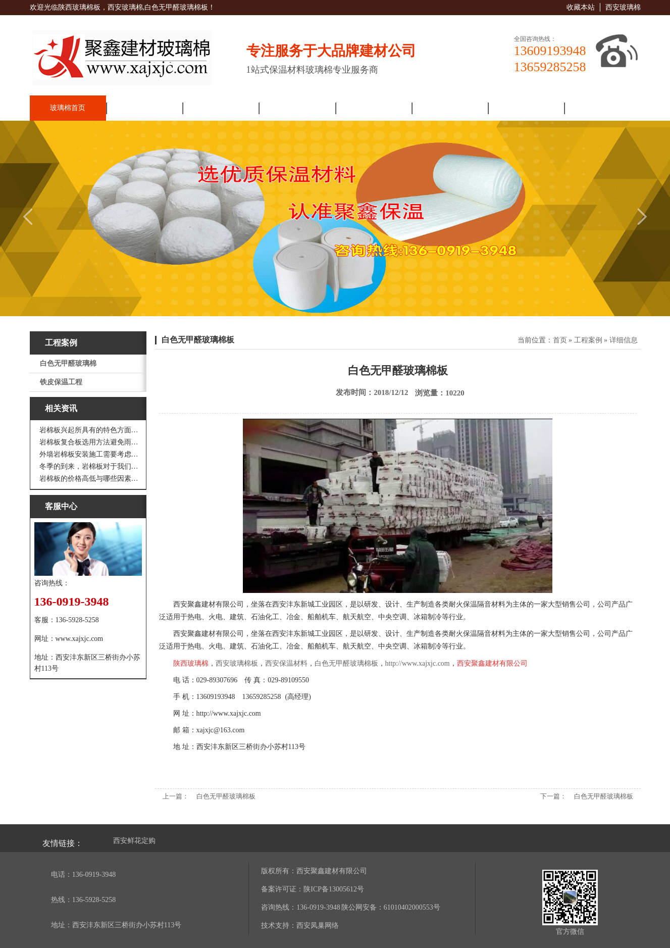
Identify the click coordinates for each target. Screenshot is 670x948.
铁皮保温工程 (61, 382)
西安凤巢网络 (317, 925)
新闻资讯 (221, 108)
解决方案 (373, 108)
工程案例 (449, 108)
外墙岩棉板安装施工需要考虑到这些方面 (90, 454)
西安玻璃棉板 (237, 663)
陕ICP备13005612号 (333, 889)
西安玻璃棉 (623, 7)
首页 (560, 340)
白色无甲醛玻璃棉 (68, 363)
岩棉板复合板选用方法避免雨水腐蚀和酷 (90, 442)
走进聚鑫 (144, 108)
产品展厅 (297, 108)
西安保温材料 (286, 663)
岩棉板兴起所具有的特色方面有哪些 (90, 430)
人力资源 (526, 108)
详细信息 (623, 340)
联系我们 (602, 108)
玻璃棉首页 (67, 108)
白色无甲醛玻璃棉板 (198, 339)
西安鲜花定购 (134, 840)
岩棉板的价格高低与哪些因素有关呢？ (90, 478)
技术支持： (278, 925)
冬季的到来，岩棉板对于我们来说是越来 (90, 466)
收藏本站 (580, 7)
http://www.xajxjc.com (417, 663)
